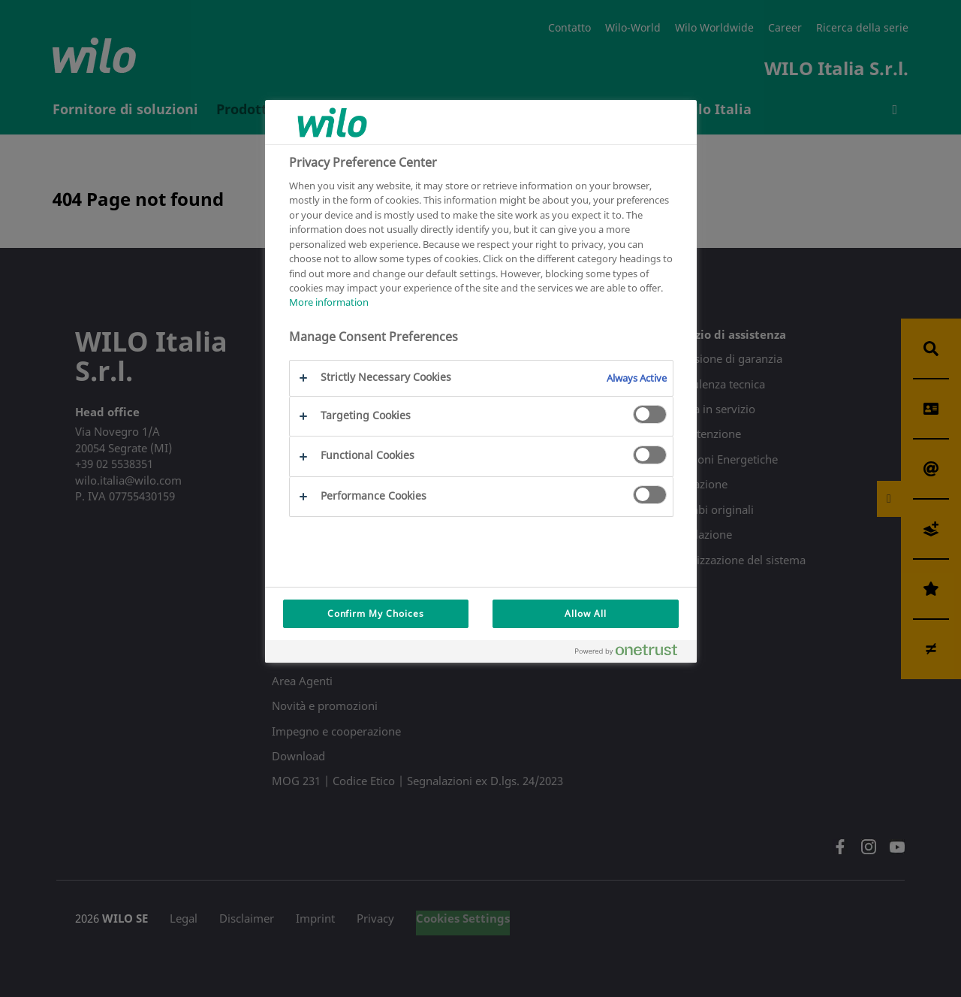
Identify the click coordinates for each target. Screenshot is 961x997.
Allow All (586, 613)
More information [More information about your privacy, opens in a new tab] (329, 302)
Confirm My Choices (375, 613)
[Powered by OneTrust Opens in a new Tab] (632, 653)
